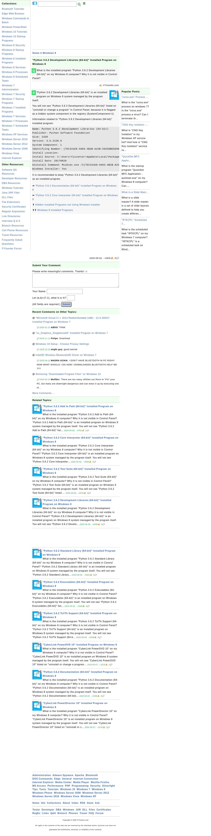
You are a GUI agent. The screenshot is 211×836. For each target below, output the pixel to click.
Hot (43, 806)
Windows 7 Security (13, 94)
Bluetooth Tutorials (13, 9)
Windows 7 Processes (15, 121)
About (66, 806)
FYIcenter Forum (12, 248)
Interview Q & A (11, 221)
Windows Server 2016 (15, 139)
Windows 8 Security (13, 45)
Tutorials (53, 792)
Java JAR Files (11, 192)
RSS (82, 806)
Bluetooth (92, 778)
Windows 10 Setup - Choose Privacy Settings (62, 347)
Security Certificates (14, 206)
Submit (66, 307)
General (67, 781)
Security (95, 788)
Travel (83, 816)
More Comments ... (43, 396)
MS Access (39, 788)
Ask (97, 806)
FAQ (91, 816)
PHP (67, 788)
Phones (73, 816)
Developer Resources (14, 178)
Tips (35, 792)
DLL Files (7, 197)
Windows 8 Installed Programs (55, 210)
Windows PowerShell (14, 27)
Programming (80, 788)
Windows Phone (42, 795)
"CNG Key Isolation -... (135, 124)
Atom (90, 806)
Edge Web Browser (13, 13)
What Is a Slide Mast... (135, 192)
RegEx (36, 816)
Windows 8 (49, 53)
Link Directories (11, 216)
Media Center (63, 785)
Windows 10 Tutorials (14, 32)
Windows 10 (67, 792)
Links (45, 816)
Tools (42, 792)
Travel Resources (12, 235)
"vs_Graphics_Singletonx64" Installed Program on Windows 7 (72, 336)
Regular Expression (13, 211)
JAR (78, 812)
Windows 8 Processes (15, 72)
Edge (57, 781)
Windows (68, 812)
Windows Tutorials (12, 188)
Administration (41, 778)
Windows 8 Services (14, 67)
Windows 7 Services (14, 116)
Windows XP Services (15, 134)
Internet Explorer (12, 158)
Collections (54, 806)
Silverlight (108, 788)
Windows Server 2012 (15, 144)
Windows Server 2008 (15, 148)
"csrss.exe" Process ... (135, 97)
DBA (58, 812)
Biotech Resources (13, 225)
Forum (100, 816)
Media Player (81, 785)
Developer (48, 812)
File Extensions (11, 202)
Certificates (104, 812)
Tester (36, 812)
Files (92, 812)
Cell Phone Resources (15, 230)
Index (75, 806)
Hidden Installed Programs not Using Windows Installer (67, 204)
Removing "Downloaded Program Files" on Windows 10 (68, 377)
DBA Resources (11, 183)
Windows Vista (10, 153)
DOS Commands (42, 781)
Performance (55, 788)
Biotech (62, 816)
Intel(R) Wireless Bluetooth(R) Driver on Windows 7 (66, 358)
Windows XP (88, 799)
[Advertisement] (15, 295)
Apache (79, 778)
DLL (84, 812)
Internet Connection (85, 781)
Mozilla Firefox (100, 785)
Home (35, 53)
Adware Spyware (62, 778)
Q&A (53, 816)
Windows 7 (83, 792)
